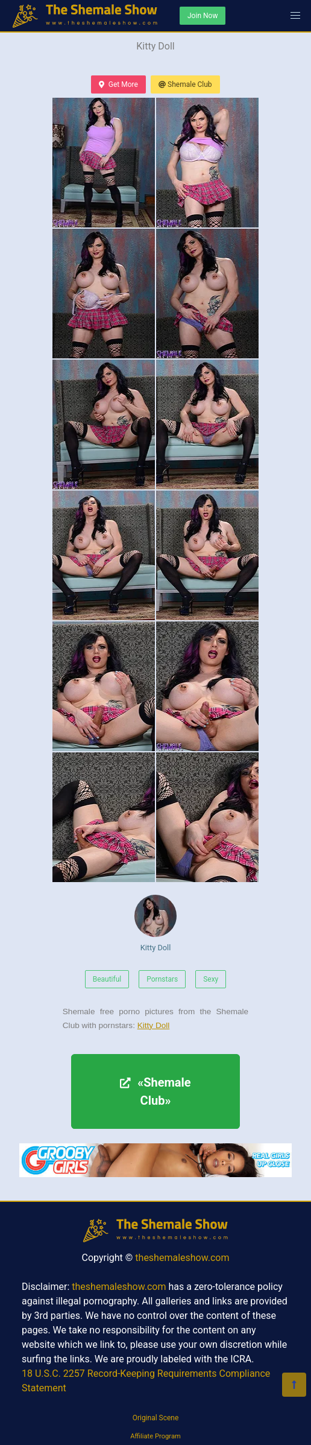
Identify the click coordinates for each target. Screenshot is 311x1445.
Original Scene (156, 1418)
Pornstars (162, 979)
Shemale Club (185, 84)
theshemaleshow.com (182, 1257)
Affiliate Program (155, 1436)
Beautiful (107, 979)
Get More (118, 84)
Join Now (202, 15)
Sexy (210, 979)
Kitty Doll (155, 923)
